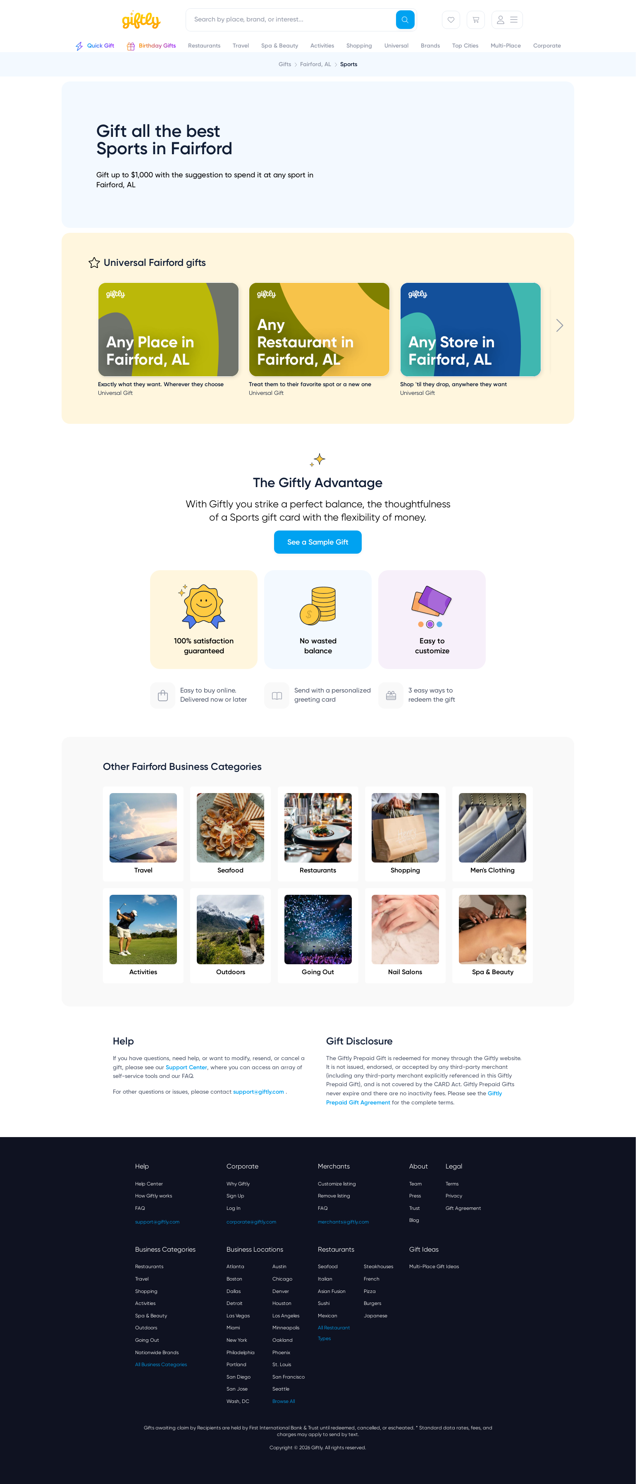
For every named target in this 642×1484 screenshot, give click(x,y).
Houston (281, 1303)
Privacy (454, 1196)
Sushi (323, 1303)
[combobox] (301, 20)
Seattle (280, 1389)
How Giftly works (153, 1196)
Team (415, 1184)
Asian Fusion (332, 1291)
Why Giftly (238, 1184)
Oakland (282, 1340)
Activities (143, 935)
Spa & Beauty (492, 935)
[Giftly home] (140, 21)
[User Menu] (507, 20)
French (371, 1279)
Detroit (235, 1303)
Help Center (149, 1184)
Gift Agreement (463, 1208)
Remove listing (334, 1196)
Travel (143, 833)
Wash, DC (238, 1401)
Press (415, 1196)
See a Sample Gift (317, 542)
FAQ (140, 1208)
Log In (234, 1208)
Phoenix (281, 1352)
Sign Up (235, 1196)
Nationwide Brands (157, 1352)
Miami (233, 1328)
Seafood (230, 833)
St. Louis (281, 1364)
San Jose (237, 1389)
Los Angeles (285, 1316)
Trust (414, 1208)
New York (237, 1340)
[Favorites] (451, 20)
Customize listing (337, 1184)
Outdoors (230, 935)
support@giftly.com (259, 1091)
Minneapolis (285, 1328)
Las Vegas (238, 1316)
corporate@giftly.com (251, 1222)
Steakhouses (378, 1266)
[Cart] (476, 20)
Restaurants (318, 833)
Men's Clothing (492, 833)
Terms (452, 1184)
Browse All (283, 1401)
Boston (234, 1279)
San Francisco (288, 1377)
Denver (280, 1291)
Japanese (375, 1316)
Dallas (234, 1291)
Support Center (186, 1067)
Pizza (370, 1291)
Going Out (318, 935)
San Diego (239, 1377)
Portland (236, 1364)
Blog (414, 1220)
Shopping (405, 833)
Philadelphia (241, 1352)
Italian (325, 1279)
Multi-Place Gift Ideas (434, 1266)
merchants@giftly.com (343, 1222)
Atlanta (235, 1266)
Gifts (285, 64)
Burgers (372, 1303)
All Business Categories (161, 1364)
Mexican (327, 1316)
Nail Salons (405, 935)
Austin (279, 1266)
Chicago (282, 1279)
